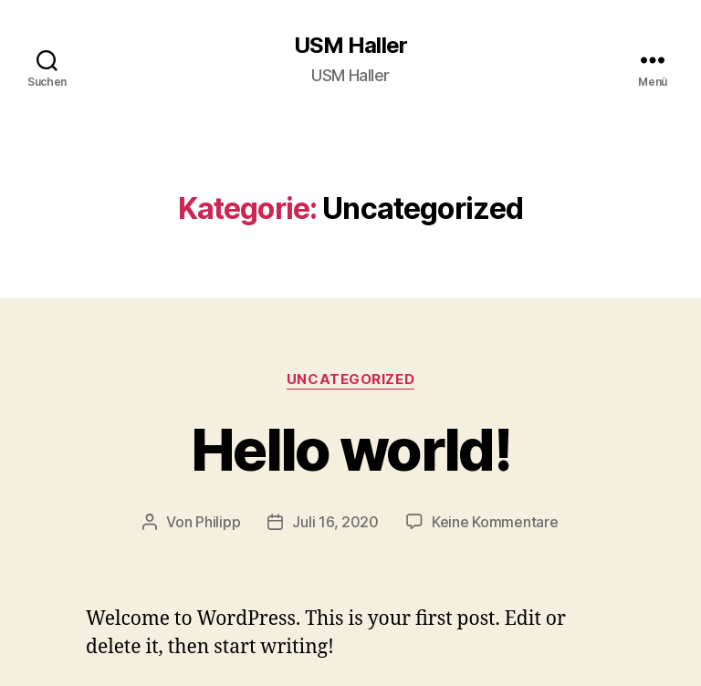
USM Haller (350, 46)
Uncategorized (350, 379)
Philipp (217, 522)
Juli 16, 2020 (335, 522)
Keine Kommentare (495, 522)
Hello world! (350, 449)
